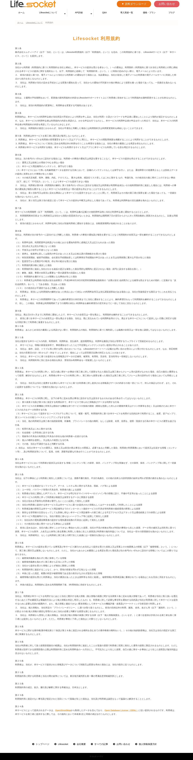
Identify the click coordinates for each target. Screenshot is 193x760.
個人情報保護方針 (148, 744)
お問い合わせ (167, 3)
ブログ (171, 12)
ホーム (21, 12)
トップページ (42, 744)
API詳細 (79, 12)
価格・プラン (149, 12)
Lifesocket (63, 744)
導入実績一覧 (126, 12)
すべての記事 (101, 744)
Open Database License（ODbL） (121, 710)
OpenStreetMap (63, 710)
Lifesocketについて (48, 12)
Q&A (104, 12)
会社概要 (81, 744)
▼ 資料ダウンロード (134, 3)
